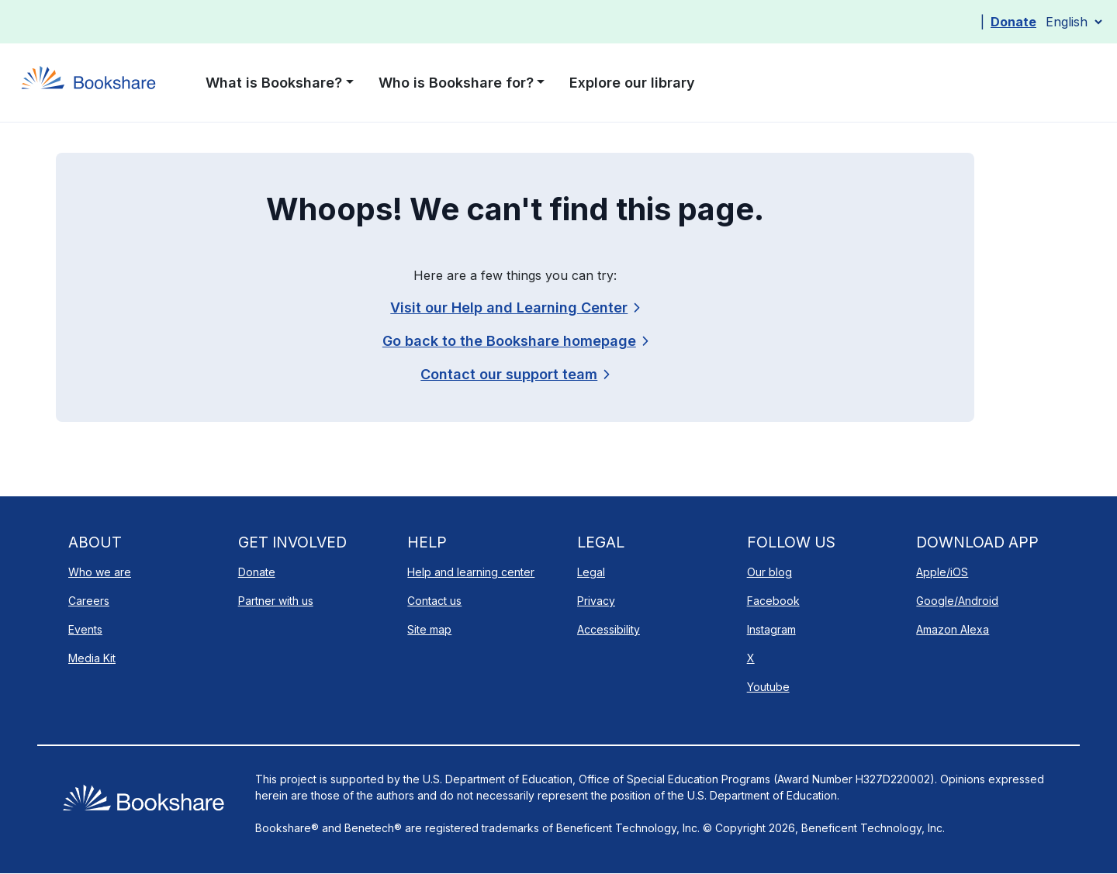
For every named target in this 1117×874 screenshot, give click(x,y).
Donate (1013, 21)
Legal (591, 572)
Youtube (768, 686)
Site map (429, 629)
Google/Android (957, 600)
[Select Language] (1074, 21)
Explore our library (632, 82)
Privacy (596, 600)
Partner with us (275, 600)
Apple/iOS (942, 572)
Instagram (771, 629)
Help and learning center (470, 572)
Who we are (99, 572)
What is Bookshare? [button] (274, 82)
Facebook (773, 600)
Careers (88, 600)
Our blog (769, 572)
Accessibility (608, 629)
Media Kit (92, 658)
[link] (514, 374)
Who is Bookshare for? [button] (456, 82)
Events (85, 629)
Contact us (434, 600)
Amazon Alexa (952, 629)
